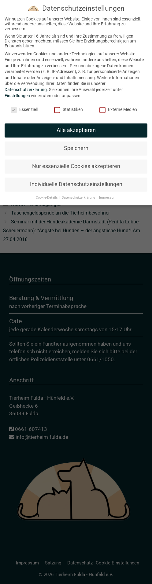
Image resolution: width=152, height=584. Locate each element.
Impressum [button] (108, 193)
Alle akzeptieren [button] (76, 126)
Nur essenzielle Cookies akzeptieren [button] (76, 162)
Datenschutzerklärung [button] (79, 193)
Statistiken (68, 105)
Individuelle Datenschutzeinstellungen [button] (76, 180)
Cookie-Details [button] (47, 193)
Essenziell (24, 105)
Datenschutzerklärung (26, 85)
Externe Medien (118, 105)
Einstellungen (17, 91)
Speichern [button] (76, 144)
